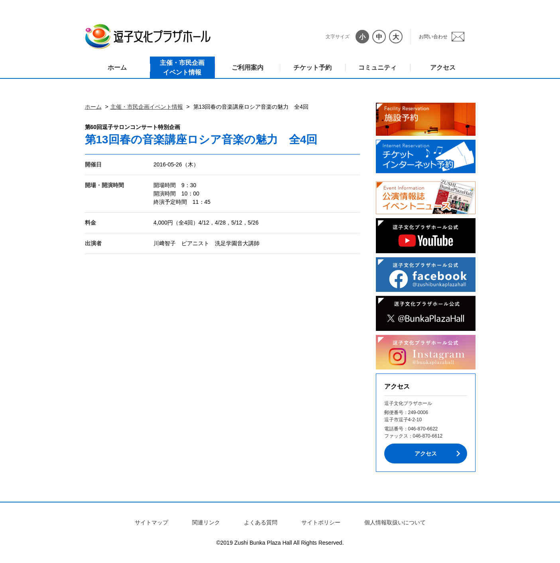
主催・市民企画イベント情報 (182, 67)
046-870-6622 (423, 429)
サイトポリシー (320, 522)
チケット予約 (312, 67)
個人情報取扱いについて (395, 522)
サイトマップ (151, 522)
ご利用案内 (247, 67)
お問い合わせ (433, 36)
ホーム (117, 67)
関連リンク (206, 522)
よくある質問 (260, 522)
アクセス (443, 67)
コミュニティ (377, 67)
